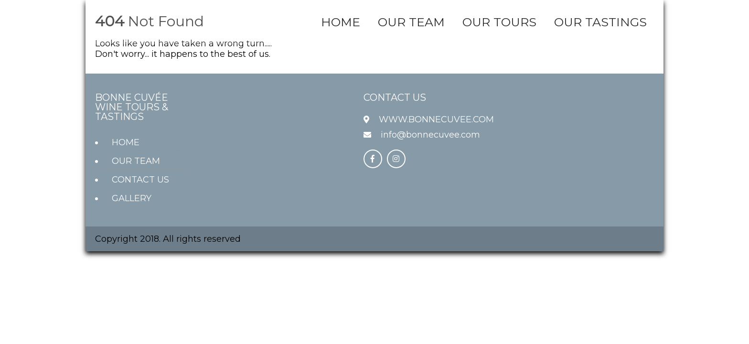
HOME (340, 22)
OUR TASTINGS (600, 22)
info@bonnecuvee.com (430, 134)
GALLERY (131, 198)
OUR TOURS (499, 22)
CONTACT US (140, 179)
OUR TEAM (411, 22)
